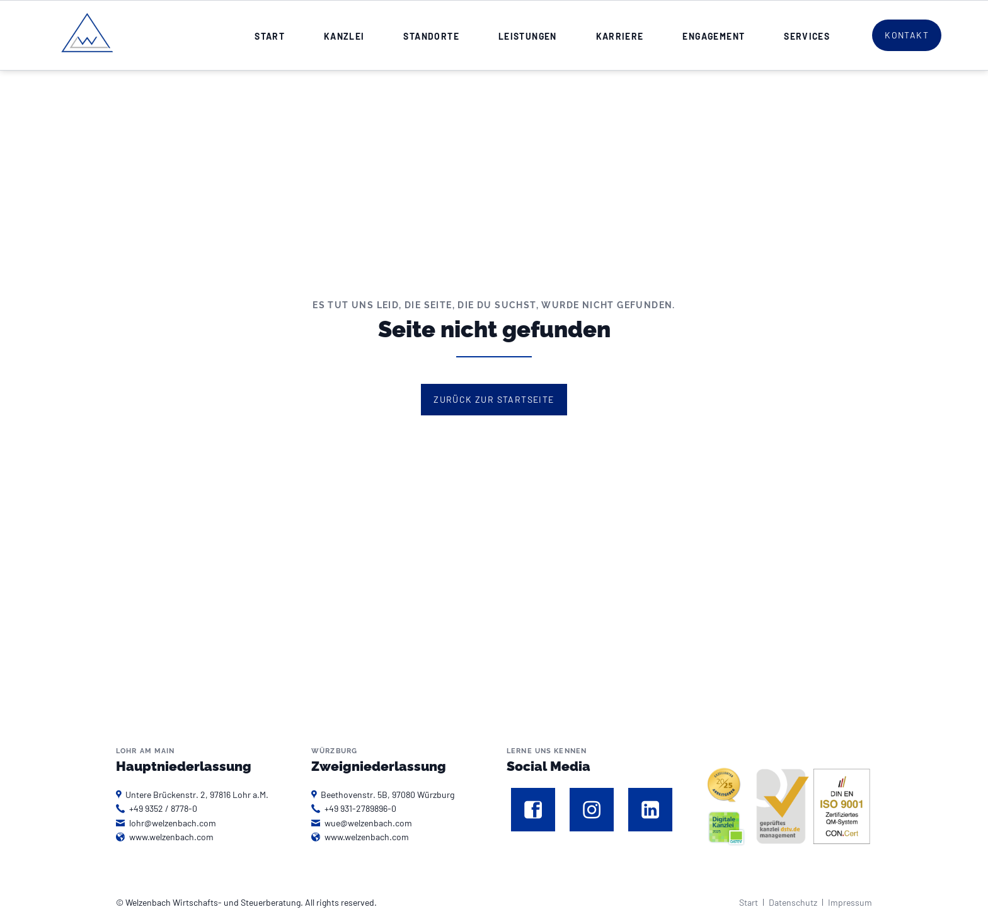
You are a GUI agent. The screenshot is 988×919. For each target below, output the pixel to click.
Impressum (850, 902)
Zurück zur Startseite (494, 399)
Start (748, 902)
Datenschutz (793, 902)
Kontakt (907, 35)
